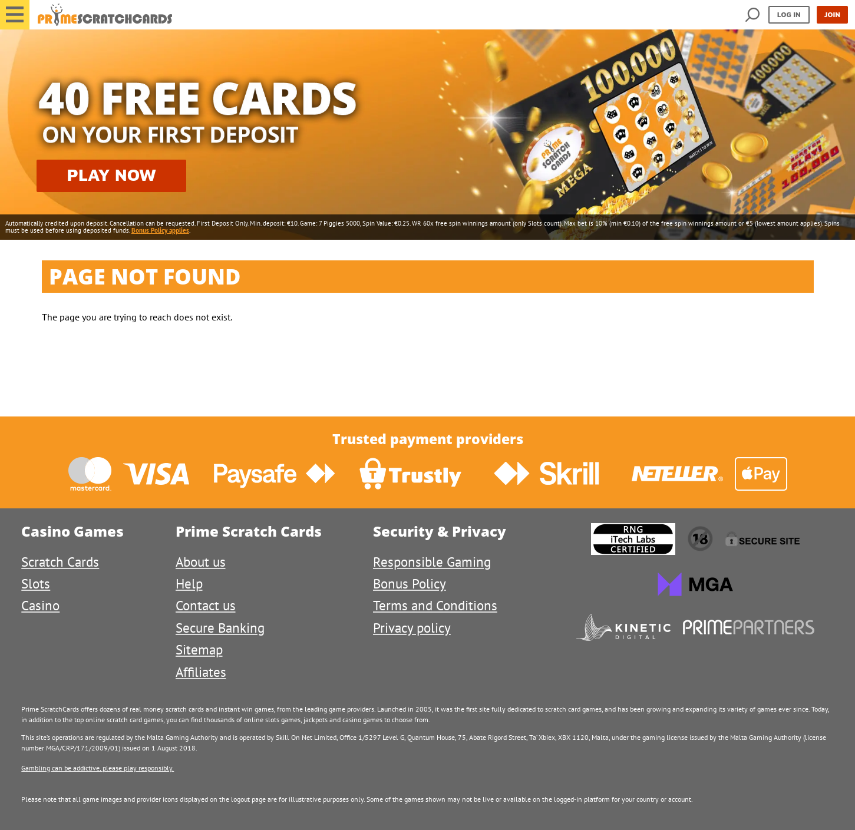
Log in (789, 14)
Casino (40, 605)
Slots (35, 583)
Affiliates (201, 671)
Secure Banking (220, 627)
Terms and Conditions (435, 605)
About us (201, 561)
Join (832, 14)
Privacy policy (412, 627)
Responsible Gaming (432, 561)
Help (189, 583)
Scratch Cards (60, 561)
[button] (14, 14)
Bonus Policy (409, 583)
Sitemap (199, 649)
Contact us (206, 605)
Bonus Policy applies (160, 230)
